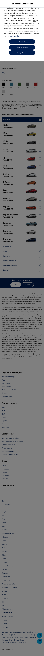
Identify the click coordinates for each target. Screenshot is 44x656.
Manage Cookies (22, 53)
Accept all (22, 42)
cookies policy (14, 36)
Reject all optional (22, 47)
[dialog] (22, 328)
